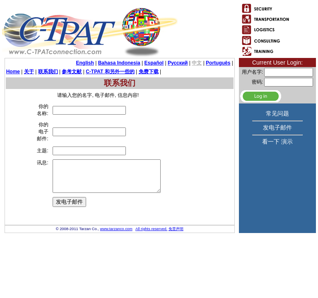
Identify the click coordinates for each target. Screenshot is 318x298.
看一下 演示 (277, 141)
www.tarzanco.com (116, 254)
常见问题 (277, 113)
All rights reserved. (151, 254)
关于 (29, 71)
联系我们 (48, 71)
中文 (197, 63)
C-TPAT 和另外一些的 (110, 71)
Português (218, 63)
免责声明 (176, 254)
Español (154, 63)
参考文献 (72, 71)
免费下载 (149, 71)
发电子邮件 (277, 127)
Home (13, 71)
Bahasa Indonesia (119, 63)
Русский (178, 63)
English (85, 63)
